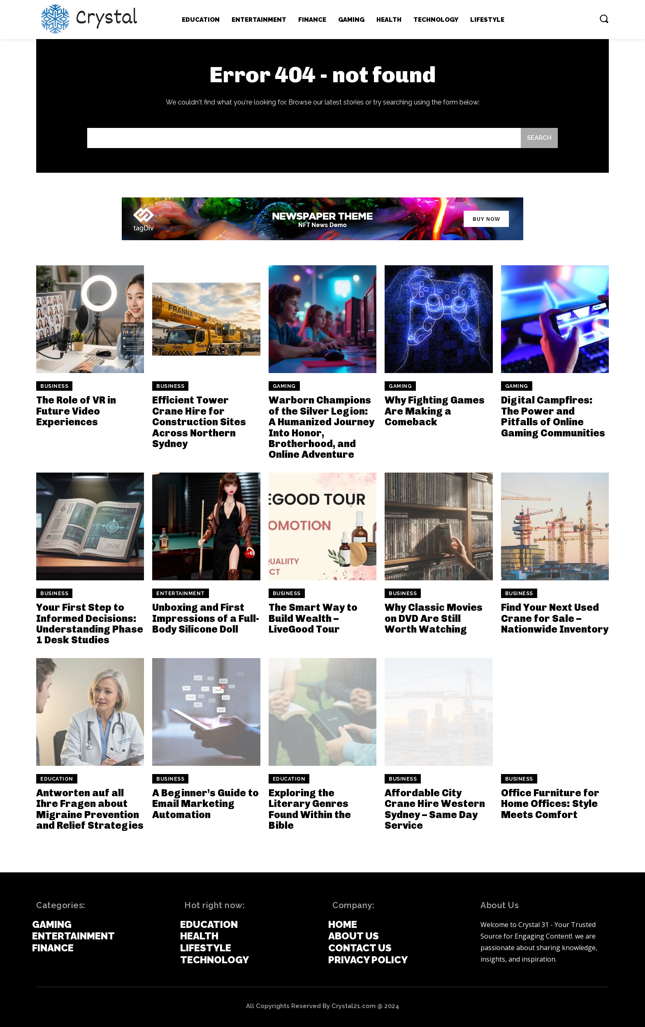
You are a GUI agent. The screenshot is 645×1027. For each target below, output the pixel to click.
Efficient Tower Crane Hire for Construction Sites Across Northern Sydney (199, 422)
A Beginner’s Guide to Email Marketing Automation (205, 804)
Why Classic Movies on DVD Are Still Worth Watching (434, 618)
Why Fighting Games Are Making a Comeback (435, 411)
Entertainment (180, 593)
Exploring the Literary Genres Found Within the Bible (310, 809)
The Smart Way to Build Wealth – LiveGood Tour (313, 618)
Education (56, 779)
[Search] (539, 138)
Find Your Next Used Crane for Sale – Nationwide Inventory (554, 618)
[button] (604, 18)
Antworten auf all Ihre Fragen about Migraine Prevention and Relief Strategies (90, 809)
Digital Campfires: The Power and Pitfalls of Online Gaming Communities (553, 416)
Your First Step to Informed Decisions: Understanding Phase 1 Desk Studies (89, 623)
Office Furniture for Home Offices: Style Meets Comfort (550, 804)
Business (54, 386)
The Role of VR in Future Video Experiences (76, 411)
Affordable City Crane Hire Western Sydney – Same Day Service (435, 809)
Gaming (284, 386)
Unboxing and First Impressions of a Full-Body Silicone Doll (205, 618)
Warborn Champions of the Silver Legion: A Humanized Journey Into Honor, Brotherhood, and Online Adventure (321, 427)
